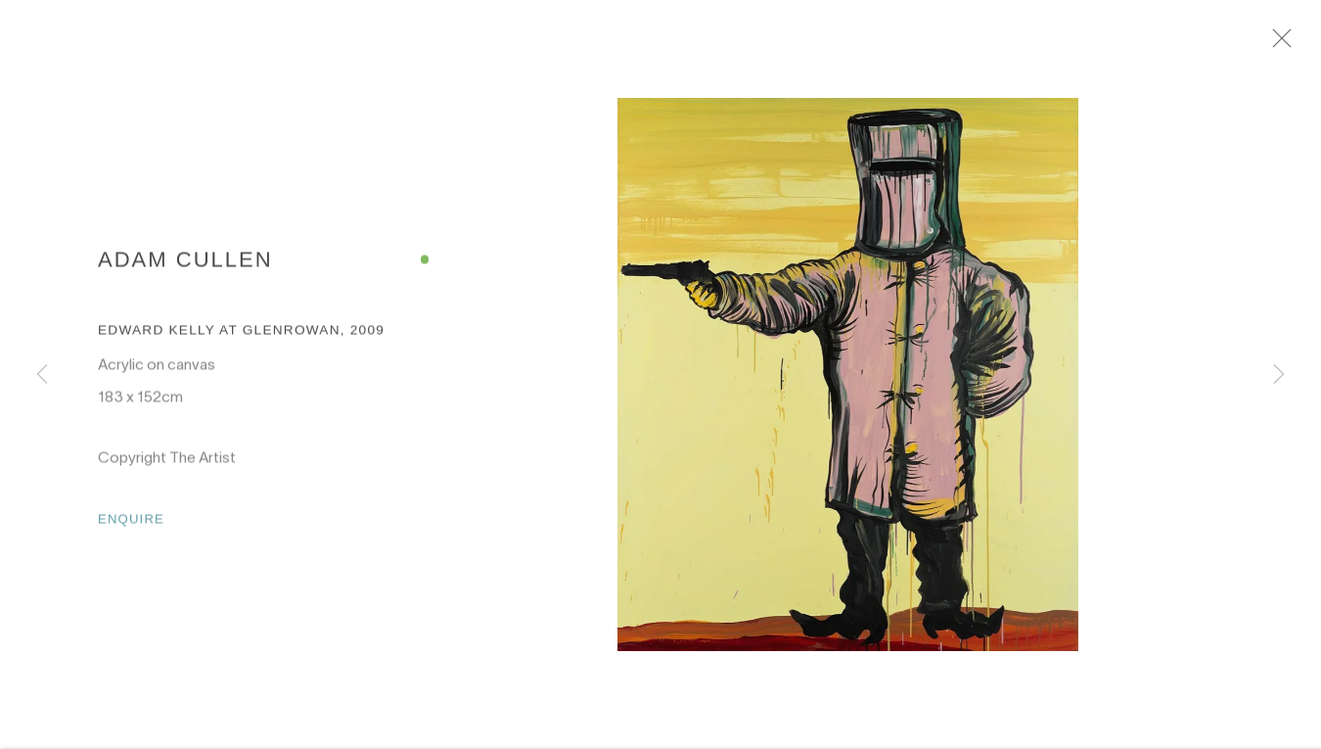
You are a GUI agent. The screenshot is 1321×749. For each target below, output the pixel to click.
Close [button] (1305, 44)
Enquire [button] (131, 528)
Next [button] (1279, 375)
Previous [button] (42, 375)
